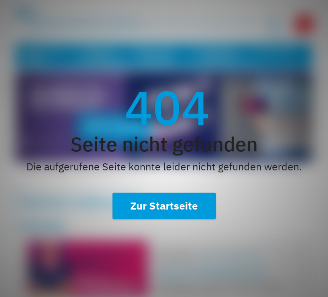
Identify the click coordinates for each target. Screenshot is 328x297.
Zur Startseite (164, 205)
